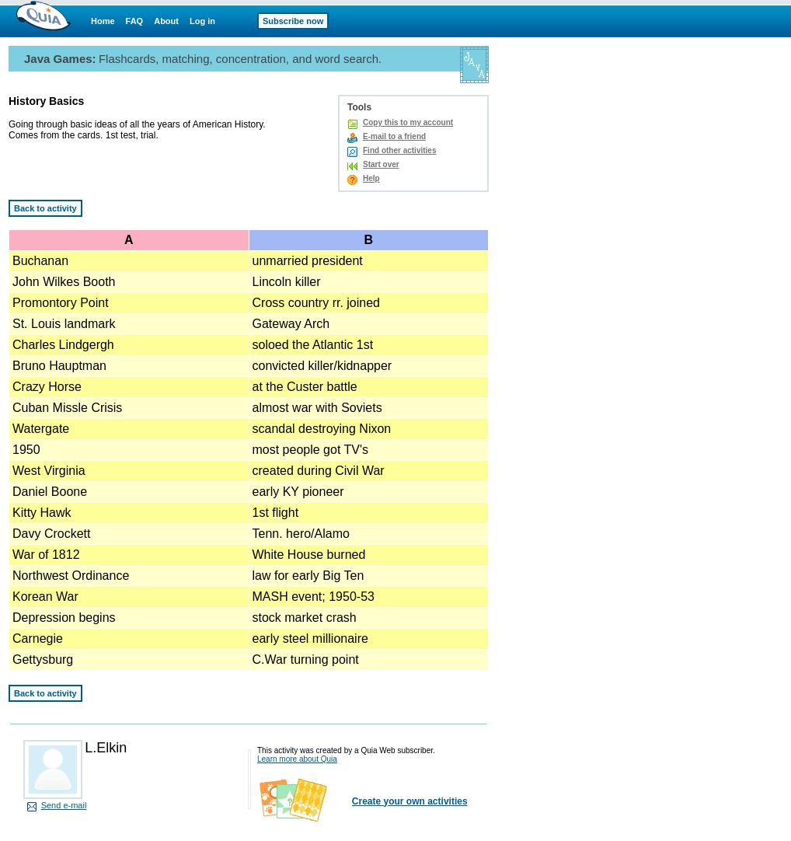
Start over (381, 164)
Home (103, 21)
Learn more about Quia (297, 759)
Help (371, 178)
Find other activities (399, 150)
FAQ (135, 21)
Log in (202, 21)
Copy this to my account (408, 122)
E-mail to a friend (394, 136)
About (166, 21)
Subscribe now (293, 21)
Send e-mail (64, 805)
